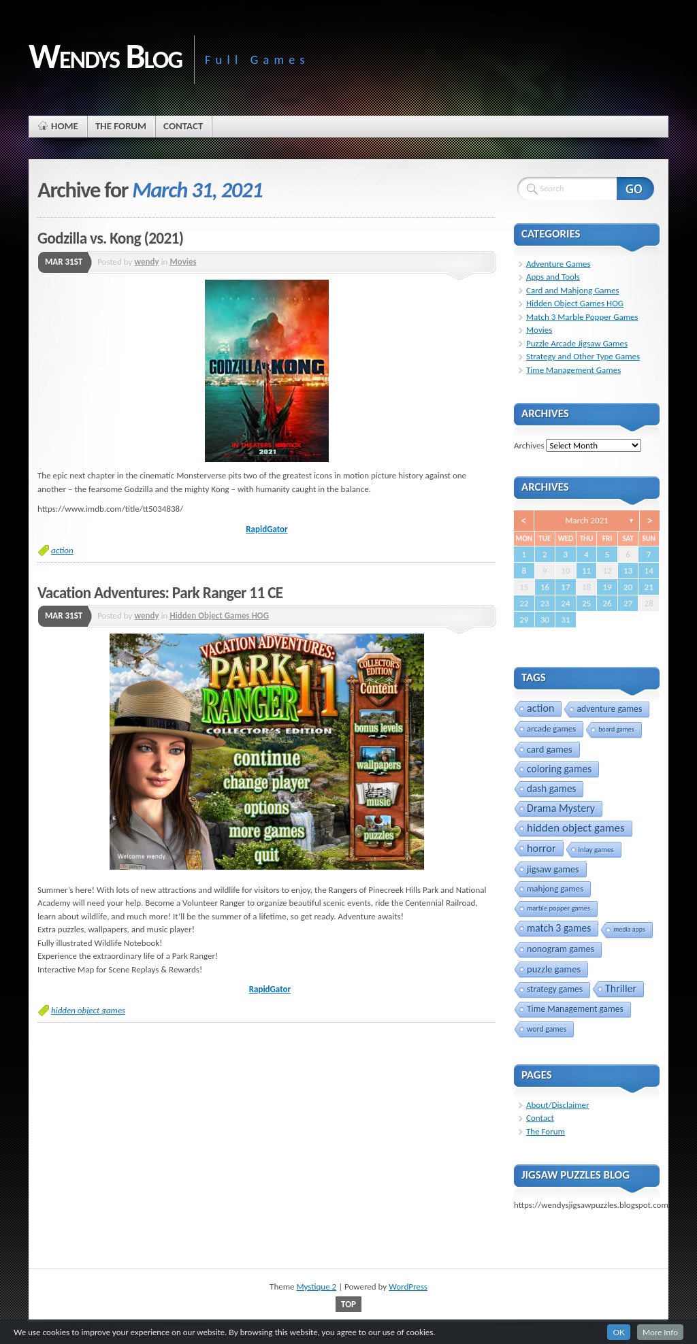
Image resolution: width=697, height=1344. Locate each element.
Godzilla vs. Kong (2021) (110, 238)
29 (523, 619)
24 (565, 603)
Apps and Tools (553, 277)
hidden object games (88, 1010)
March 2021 (586, 520)
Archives (529, 445)
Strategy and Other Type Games (583, 356)
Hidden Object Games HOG (219, 615)
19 (606, 587)
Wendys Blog (105, 56)
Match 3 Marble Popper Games (582, 317)
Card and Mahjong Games (572, 290)
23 (544, 603)
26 (606, 603)
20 (627, 587)
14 (649, 571)
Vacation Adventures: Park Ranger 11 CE (160, 592)
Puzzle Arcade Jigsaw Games (577, 343)
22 (523, 603)
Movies (182, 262)
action (62, 550)
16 (544, 587)
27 (627, 603)
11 (586, 571)
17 (565, 587)
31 (565, 619)
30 (544, 619)
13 (627, 571)
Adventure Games (558, 264)
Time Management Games (573, 370)
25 (586, 603)
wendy (146, 262)
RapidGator (266, 529)
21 (649, 587)
